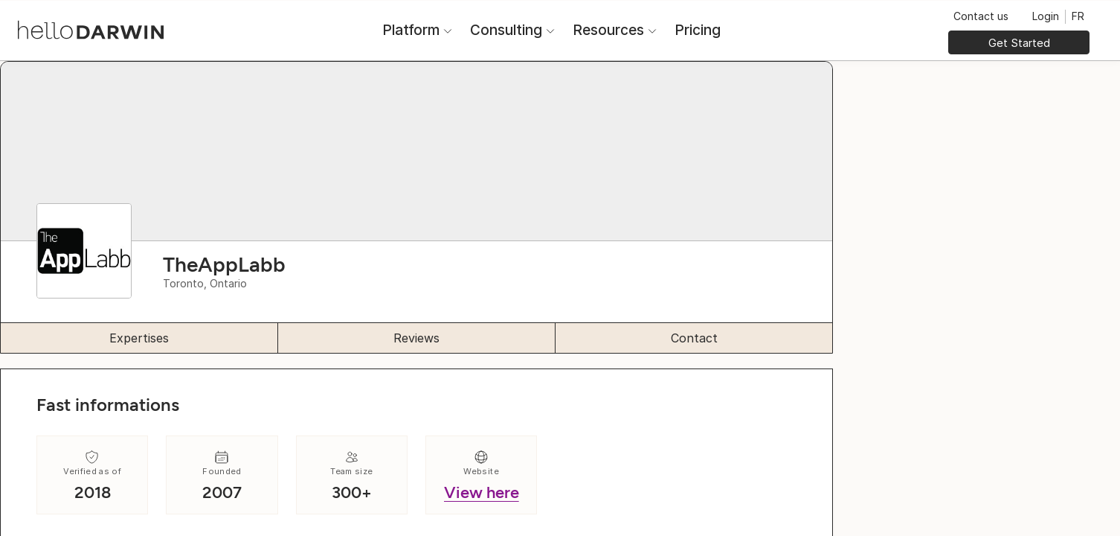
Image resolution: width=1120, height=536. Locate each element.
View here (481, 492)
